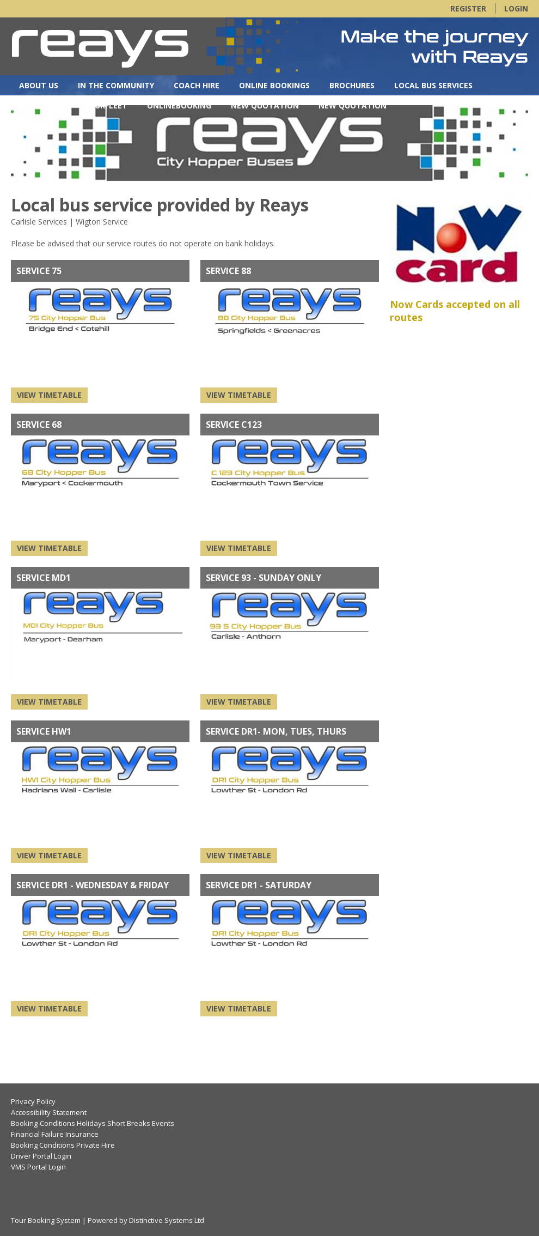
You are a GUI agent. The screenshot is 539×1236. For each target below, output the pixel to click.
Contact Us (44, 105)
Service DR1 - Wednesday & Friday (92, 885)
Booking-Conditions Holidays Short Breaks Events (92, 1123)
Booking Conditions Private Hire (63, 1145)
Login (516, 8)
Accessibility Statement (49, 1112)
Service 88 (228, 271)
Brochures (352, 85)
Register (468, 8)
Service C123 (234, 425)
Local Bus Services (433, 85)
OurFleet (108, 105)
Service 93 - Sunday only (263, 578)
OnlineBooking (179, 105)
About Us (38, 85)
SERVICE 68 (39, 425)
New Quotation (265, 105)
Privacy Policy (33, 1101)
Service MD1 (43, 578)
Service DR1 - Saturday (258, 885)
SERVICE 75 (39, 271)
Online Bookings (274, 85)
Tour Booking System (46, 1220)
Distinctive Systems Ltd (166, 1220)
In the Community (116, 85)
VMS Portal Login (38, 1167)
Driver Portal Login (41, 1156)
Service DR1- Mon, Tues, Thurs (276, 731)
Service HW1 (43, 731)
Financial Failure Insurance (55, 1134)
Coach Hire (196, 85)
